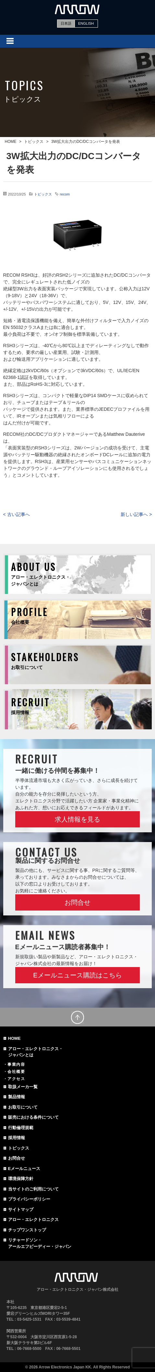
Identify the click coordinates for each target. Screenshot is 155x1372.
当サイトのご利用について (33, 1189)
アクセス (16, 1078)
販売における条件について (33, 1117)
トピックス (43, 194)
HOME (14, 1038)
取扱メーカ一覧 (23, 1086)
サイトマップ (20, 1209)
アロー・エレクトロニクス (33, 1219)
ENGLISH (86, 23)
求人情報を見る (77, 819)
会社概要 (16, 1071)
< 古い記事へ (16, 514)
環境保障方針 (20, 1178)
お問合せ (77, 902)
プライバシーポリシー (29, 1199)
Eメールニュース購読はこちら (77, 975)
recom (65, 194)
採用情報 (16, 1137)
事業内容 (16, 1064)
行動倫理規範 (20, 1127)
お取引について (23, 1107)
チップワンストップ (27, 1229)
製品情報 (16, 1096)
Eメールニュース (24, 1168)
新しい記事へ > (136, 514)
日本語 (66, 23)
